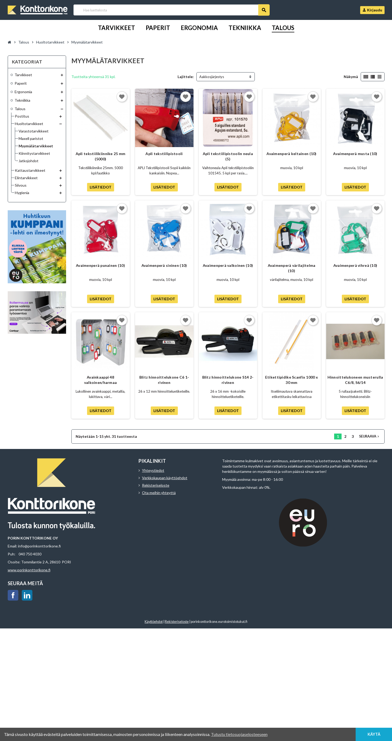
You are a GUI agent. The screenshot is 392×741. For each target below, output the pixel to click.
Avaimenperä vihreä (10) (355, 265)
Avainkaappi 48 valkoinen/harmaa (100, 380)
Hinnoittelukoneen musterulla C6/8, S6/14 (355, 380)
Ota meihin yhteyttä (159, 492)
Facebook (13, 595)
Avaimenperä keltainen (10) (291, 153)
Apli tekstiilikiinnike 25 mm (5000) (101, 156)
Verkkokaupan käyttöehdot (164, 478)
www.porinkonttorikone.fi (29, 570)
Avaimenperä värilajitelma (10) (292, 268)
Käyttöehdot (154, 622)
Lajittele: (186, 76)
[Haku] (171, 10)
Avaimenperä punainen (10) (100, 265)
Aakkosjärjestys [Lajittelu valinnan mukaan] (211, 77)
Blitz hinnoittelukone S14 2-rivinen (228, 380)
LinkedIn (27, 595)
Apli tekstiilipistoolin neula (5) (228, 156)
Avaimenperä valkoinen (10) (228, 265)
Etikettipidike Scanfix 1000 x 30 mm (291, 380)
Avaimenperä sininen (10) (164, 265)
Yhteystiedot (153, 470)
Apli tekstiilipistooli (164, 153)
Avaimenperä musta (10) (355, 153)
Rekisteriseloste (155, 485)
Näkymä (351, 76)
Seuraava (369, 436)
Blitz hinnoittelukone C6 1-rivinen (164, 380)
